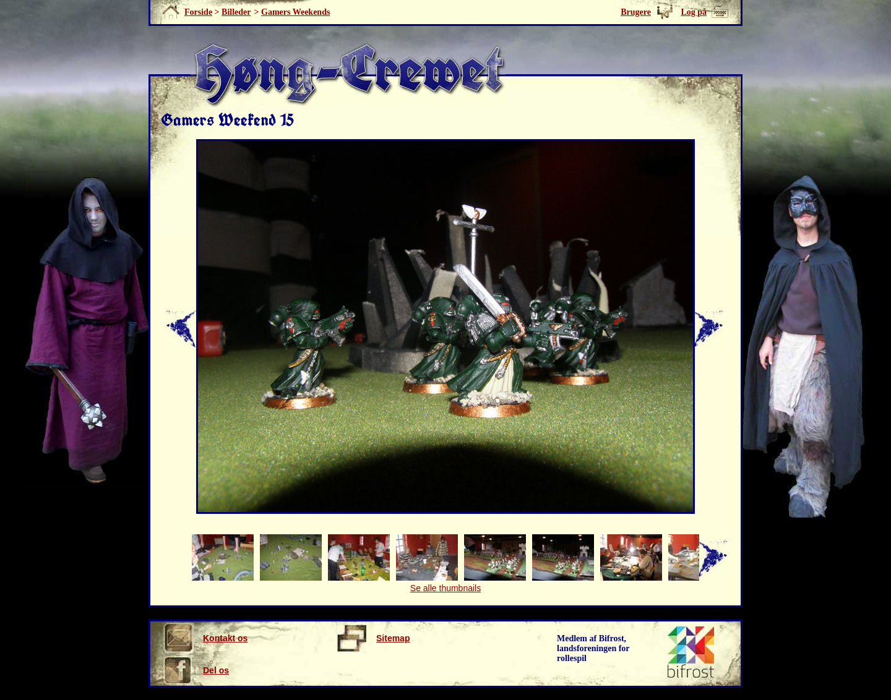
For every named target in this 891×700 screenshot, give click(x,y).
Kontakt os (205, 638)
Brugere (636, 12)
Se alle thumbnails (445, 588)
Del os (196, 670)
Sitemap (373, 638)
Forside (198, 12)
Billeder (236, 12)
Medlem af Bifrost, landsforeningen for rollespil (593, 648)
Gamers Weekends (295, 12)
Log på (694, 12)
